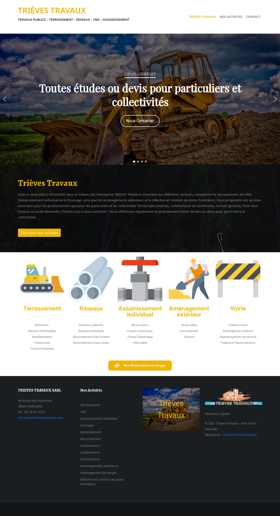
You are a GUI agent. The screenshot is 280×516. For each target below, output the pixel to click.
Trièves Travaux (52, 10)
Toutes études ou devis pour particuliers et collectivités (140, 95)
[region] (140, 99)
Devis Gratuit (140, 74)
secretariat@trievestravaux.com (40, 418)
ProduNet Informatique (240, 435)
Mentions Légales (217, 414)
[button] (4, 99)
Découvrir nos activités (39, 232)
